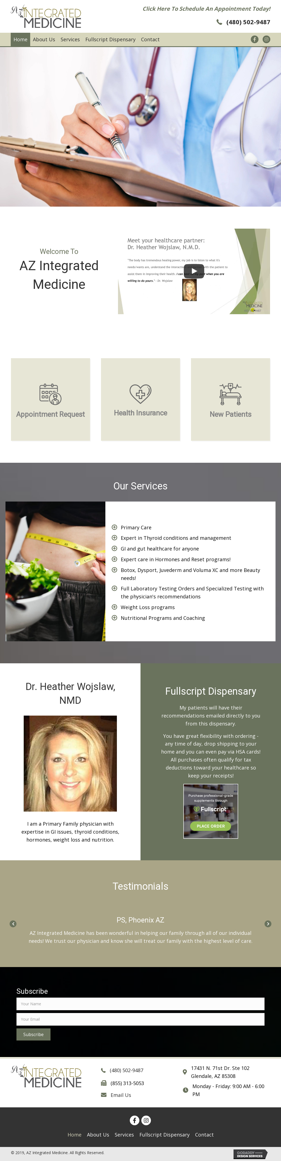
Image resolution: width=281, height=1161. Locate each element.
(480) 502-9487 (248, 22)
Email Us (121, 1094)
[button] (33, 1034)
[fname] (140, 1004)
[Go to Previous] (13, 923)
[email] (140, 1019)
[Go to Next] (268, 923)
